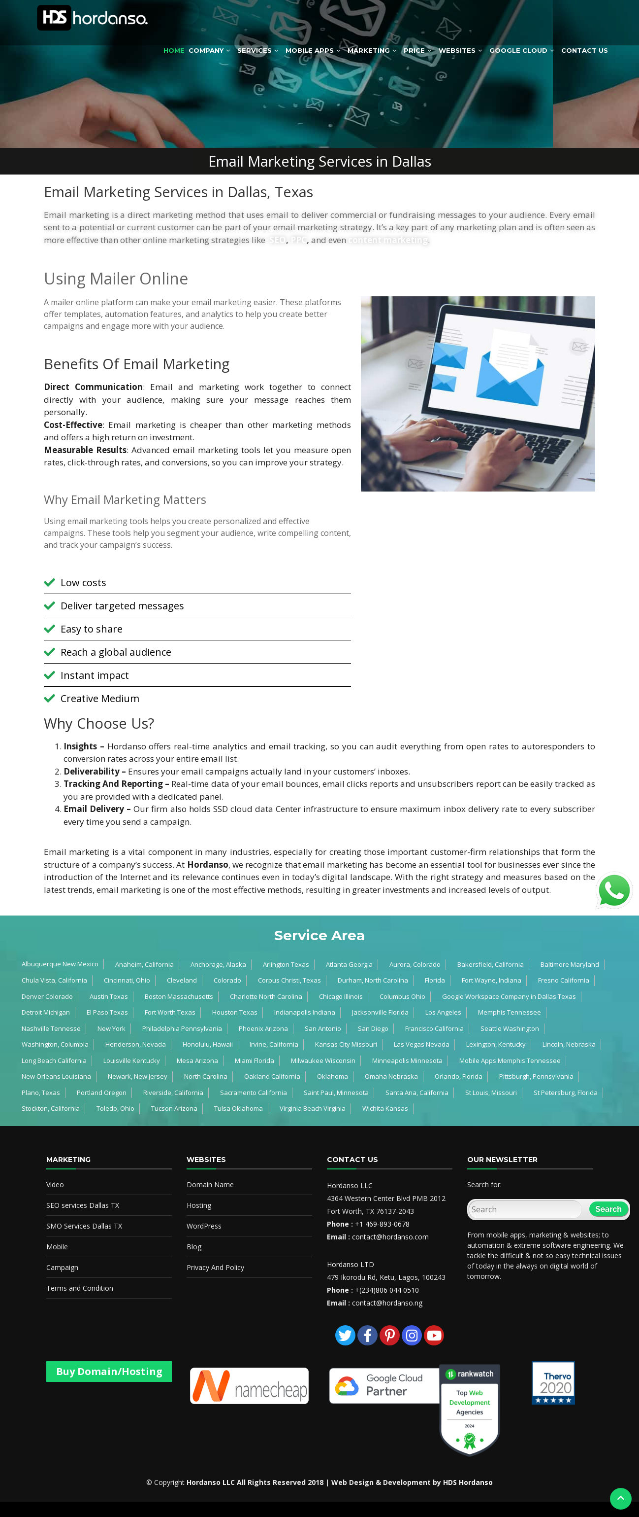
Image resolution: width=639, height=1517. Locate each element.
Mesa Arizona (197, 1060)
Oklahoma (332, 1076)
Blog (194, 1246)
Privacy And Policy (215, 1267)
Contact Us (584, 50)
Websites (457, 50)
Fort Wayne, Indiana (491, 980)
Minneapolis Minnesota (407, 1060)
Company (206, 50)
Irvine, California (274, 1044)
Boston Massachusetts (179, 996)
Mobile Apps (310, 50)
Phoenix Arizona (263, 1028)
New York (111, 1028)
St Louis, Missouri (491, 1092)
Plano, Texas (41, 1092)
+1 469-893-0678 (382, 1224)
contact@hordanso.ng (387, 1302)
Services (254, 50)
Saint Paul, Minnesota (336, 1092)
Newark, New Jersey (137, 1076)
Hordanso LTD (350, 1264)
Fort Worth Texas (170, 1012)
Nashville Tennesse (51, 1028)
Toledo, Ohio (115, 1108)
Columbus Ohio (402, 996)
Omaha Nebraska (391, 1076)
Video (55, 1184)
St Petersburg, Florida (566, 1092)
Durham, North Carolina (373, 980)
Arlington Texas (286, 964)
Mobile (57, 1246)
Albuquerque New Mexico (60, 963)
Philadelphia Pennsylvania (182, 1028)
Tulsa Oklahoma (238, 1108)
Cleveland (182, 980)
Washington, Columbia (55, 1044)
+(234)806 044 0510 (387, 1290)
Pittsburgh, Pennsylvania (536, 1076)
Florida (435, 980)
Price (414, 50)
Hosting (199, 1205)
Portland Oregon (102, 1092)
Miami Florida (254, 1060)
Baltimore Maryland (570, 964)
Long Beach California (54, 1060)
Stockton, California (51, 1108)
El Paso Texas (107, 1012)
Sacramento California (253, 1092)
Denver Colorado (47, 996)
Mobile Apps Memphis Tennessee (510, 1060)
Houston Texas (234, 1012)
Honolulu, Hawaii (208, 1044)
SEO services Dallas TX (82, 1205)
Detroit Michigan (46, 1012)
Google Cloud (518, 50)
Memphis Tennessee (509, 1012)
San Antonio (323, 1028)
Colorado (227, 980)
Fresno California (563, 980)
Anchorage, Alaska (218, 964)
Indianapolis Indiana (304, 1012)
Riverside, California (173, 1092)
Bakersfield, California (490, 964)
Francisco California (434, 1028)
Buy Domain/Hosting (109, 1371)
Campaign (62, 1267)
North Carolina (205, 1076)
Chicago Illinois (341, 996)
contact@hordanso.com (390, 1236)
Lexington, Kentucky (496, 1044)
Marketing (369, 50)
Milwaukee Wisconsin (323, 1060)
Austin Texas (109, 996)
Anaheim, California (144, 964)
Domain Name (210, 1184)
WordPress (204, 1226)
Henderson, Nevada (135, 1044)
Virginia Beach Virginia (313, 1108)
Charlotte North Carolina (266, 996)
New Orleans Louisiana (56, 1076)
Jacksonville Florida (380, 1012)
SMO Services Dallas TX (84, 1226)
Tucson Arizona (174, 1108)
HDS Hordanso (468, 1482)
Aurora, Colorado (415, 964)
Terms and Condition (79, 1288)
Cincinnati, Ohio (127, 980)
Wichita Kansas (385, 1108)
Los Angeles (443, 1012)
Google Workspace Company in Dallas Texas (509, 996)
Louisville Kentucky (131, 1060)
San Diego (373, 1028)
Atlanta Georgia (349, 964)
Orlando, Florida (458, 1076)
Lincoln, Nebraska (569, 1044)
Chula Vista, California (54, 980)
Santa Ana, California (416, 1092)
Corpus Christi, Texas (289, 980)
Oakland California (272, 1076)
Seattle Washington (509, 1028)
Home (174, 50)
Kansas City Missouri (346, 1044)
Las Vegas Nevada (421, 1044)
